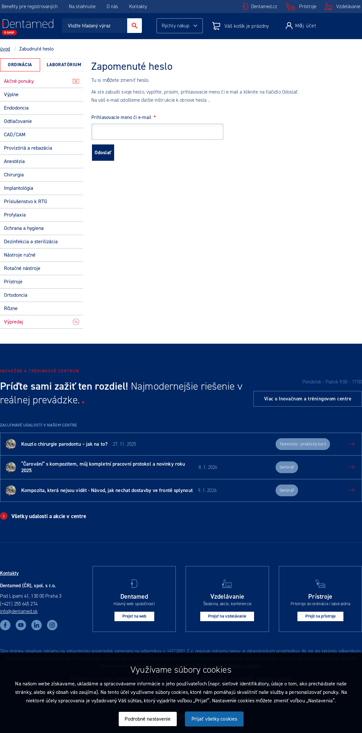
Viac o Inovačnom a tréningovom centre (308, 399)
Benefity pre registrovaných (30, 6)
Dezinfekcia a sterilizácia (31, 241)
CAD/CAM (14, 134)
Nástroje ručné (20, 254)
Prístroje (307, 6)
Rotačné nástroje (22, 268)
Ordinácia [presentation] (20, 65)
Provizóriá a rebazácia (28, 147)
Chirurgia (14, 174)
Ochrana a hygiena (24, 228)
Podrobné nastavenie (148, 718)
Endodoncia (16, 107)
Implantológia (18, 188)
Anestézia (14, 161)
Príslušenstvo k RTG (25, 201)
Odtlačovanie (18, 121)
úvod (5, 49)
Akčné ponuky (41, 81)
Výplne (11, 94)
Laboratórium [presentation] (64, 65)
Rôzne (11, 308)
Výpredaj (41, 321)
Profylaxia (15, 214)
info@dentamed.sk (19, 611)
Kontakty (138, 6)
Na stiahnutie (83, 6)
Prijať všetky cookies (214, 718)
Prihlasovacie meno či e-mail (123, 117)
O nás (112, 6)
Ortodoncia (15, 295)
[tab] (20, 64)
